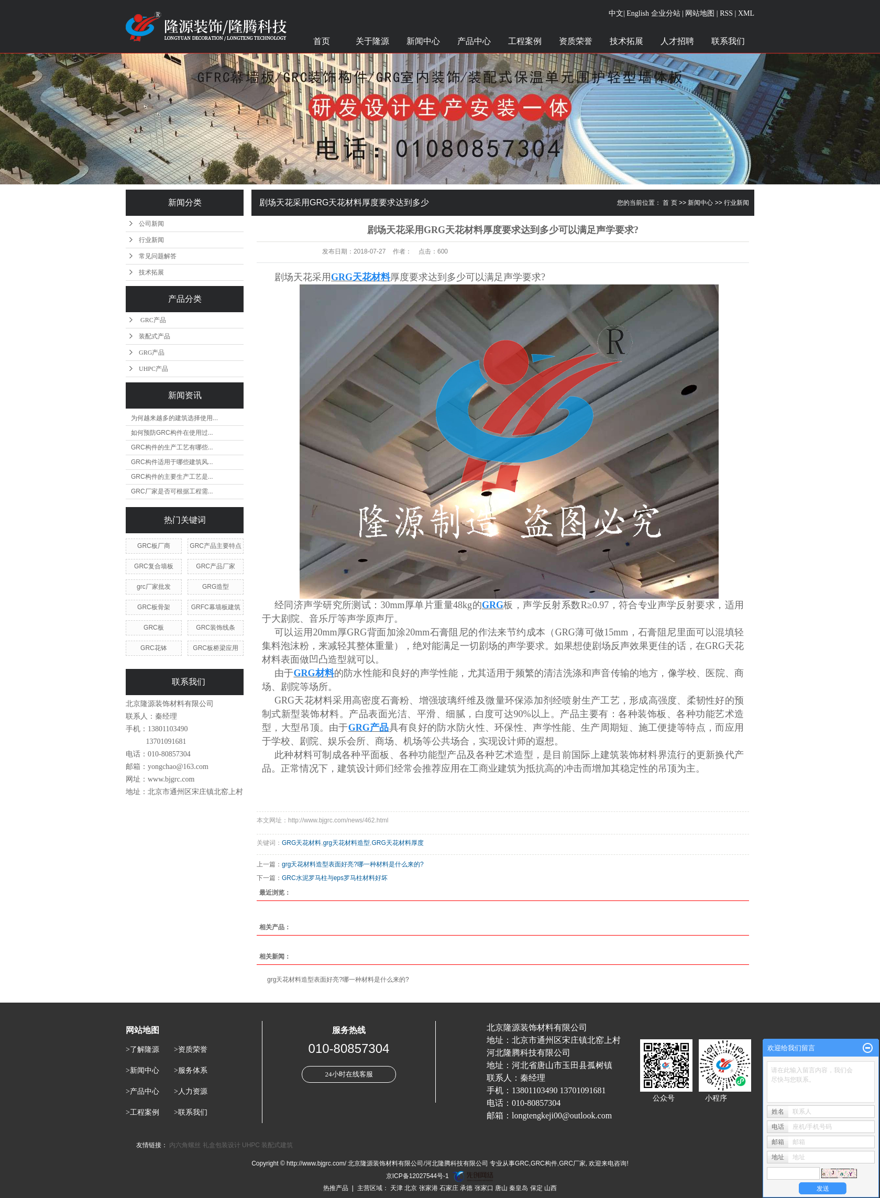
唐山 (501, 1188)
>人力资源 (190, 1091)
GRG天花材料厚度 (397, 843)
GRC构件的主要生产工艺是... (172, 476)
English (637, 13)
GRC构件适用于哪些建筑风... (172, 462)
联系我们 (728, 41)
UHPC (251, 1145)
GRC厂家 (572, 1163)
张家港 (428, 1188)
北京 (410, 1188)
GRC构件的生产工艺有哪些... (172, 447)
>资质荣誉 (190, 1049)
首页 (321, 41)
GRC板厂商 (153, 545)
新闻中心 (423, 41)
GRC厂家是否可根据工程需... (172, 491)
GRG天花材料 (301, 843)
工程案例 (525, 41)
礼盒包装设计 (221, 1145)
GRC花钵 (153, 648)
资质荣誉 (575, 41)
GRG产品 (151, 352)
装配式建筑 (277, 1145)
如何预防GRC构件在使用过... (172, 432)
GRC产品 (152, 320)
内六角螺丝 (185, 1145)
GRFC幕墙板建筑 (215, 607)
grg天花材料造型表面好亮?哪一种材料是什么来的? (353, 864)
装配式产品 (154, 336)
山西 (550, 1188)
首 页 (670, 202)
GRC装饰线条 (215, 627)
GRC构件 (544, 1163)
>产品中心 (142, 1091)
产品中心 (474, 41)
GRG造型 (215, 586)
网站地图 (699, 13)
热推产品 (335, 1188)
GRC (522, 1163)
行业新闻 (151, 240)
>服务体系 (190, 1070)
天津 (396, 1188)
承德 (466, 1188)
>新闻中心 (142, 1070)
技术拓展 (626, 41)
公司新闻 (151, 223)
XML (746, 13)
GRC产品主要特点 (215, 545)
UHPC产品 (153, 368)
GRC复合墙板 (153, 566)
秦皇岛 (518, 1188)
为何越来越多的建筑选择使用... (174, 418)
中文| (617, 13)
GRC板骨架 (153, 607)
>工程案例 (142, 1112)
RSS (726, 13)
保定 (536, 1188)
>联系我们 (190, 1112)
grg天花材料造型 (346, 843)
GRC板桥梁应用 (215, 648)
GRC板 (154, 627)
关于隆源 (372, 41)
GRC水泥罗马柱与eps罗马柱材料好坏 (335, 878)
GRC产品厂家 (215, 566)
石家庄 (448, 1188)
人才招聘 (677, 41)
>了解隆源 (142, 1049)
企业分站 (665, 13)
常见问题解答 (158, 256)
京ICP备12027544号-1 (417, 1176)
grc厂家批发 (154, 586)
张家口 (484, 1188)
